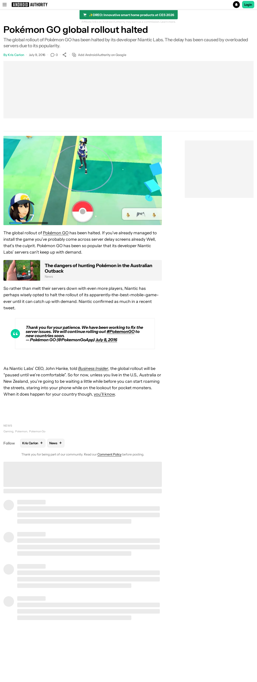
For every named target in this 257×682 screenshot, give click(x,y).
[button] (128, 4)
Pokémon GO (56, 232)
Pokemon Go (37, 431)
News (7, 425)
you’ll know (104, 394)
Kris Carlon (16, 55)
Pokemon (21, 431)
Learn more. (168, 21)
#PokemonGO (121, 331)
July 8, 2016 (106, 339)
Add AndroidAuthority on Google (99, 55)
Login (248, 5)
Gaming (8, 431)
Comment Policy (109, 454)
